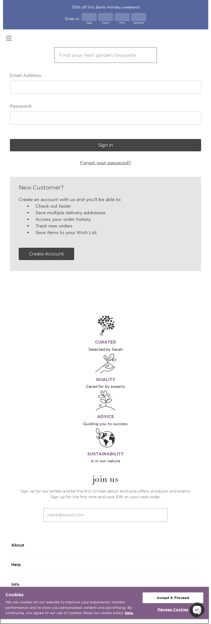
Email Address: (26, 75)
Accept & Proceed (173, 598)
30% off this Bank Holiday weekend (105, 7)
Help (105, 564)
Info (105, 584)
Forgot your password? (105, 162)
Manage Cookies (172, 610)
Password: (21, 106)
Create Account (46, 254)
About (105, 544)
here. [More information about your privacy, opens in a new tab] (129, 613)
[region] (104, 605)
